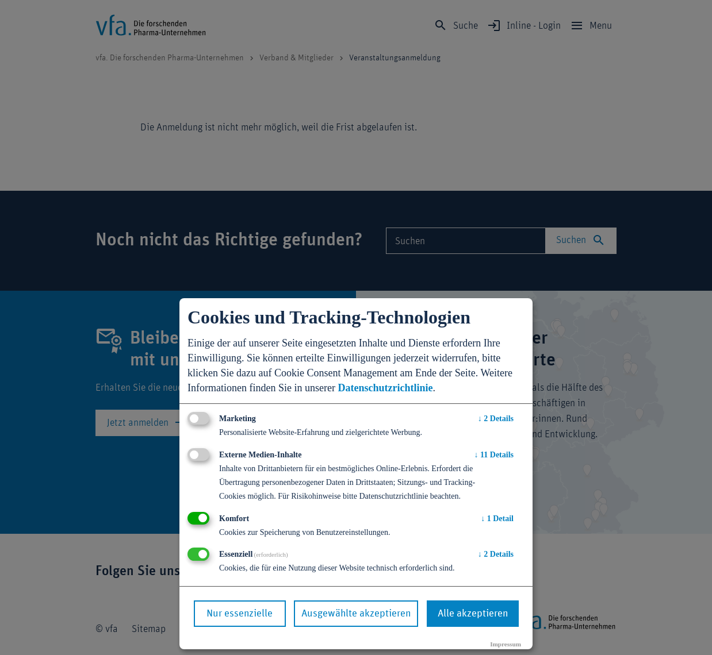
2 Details (496, 418)
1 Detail (497, 518)
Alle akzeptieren (473, 613)
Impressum (505, 644)
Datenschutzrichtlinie (385, 388)
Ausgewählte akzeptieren (356, 613)
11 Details (494, 454)
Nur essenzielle (239, 613)
